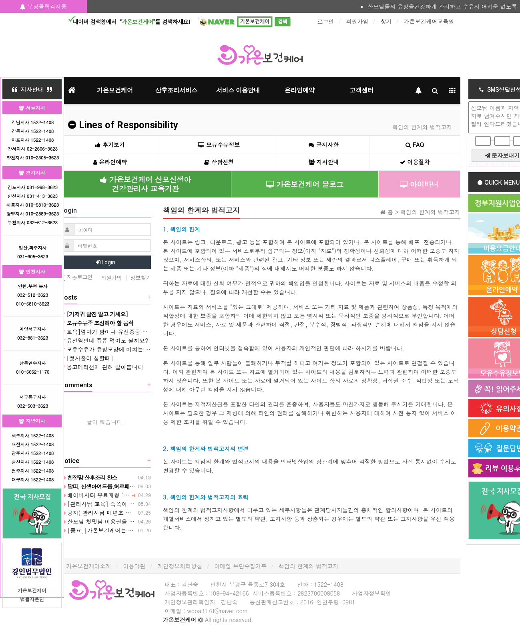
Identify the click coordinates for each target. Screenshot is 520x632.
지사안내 (324, 162)
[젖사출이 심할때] (86, 358)
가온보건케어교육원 (429, 21)
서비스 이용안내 (238, 90)
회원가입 (357, 21)
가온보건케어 (115, 90)
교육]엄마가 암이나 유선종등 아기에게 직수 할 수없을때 (135, 332)
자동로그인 (76, 277)
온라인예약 (300, 90)
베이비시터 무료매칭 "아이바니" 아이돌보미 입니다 (128, 495)
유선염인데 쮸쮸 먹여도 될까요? (104, 340)
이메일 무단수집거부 (241, 566)
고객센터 (361, 90)
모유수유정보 (219, 145)
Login (105, 262)
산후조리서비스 (176, 90)
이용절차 (415, 162)
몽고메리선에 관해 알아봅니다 (101, 367)
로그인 (325, 21)
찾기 (386, 21)
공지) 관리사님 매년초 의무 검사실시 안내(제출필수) (130, 513)
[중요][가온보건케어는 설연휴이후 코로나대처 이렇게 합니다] (143, 530)
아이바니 (419, 184)
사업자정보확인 (371, 593)
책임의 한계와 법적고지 (308, 566)
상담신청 (219, 162)
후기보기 (110, 145)
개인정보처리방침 (180, 566)
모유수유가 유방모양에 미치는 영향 (108, 349)
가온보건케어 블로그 (304, 184)
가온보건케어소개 (88, 566)
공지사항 (324, 145)
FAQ (415, 145)
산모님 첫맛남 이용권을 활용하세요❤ (110, 521)
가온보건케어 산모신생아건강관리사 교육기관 (145, 183)
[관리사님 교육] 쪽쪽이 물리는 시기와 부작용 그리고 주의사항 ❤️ (147, 504)
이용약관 (134, 566)
